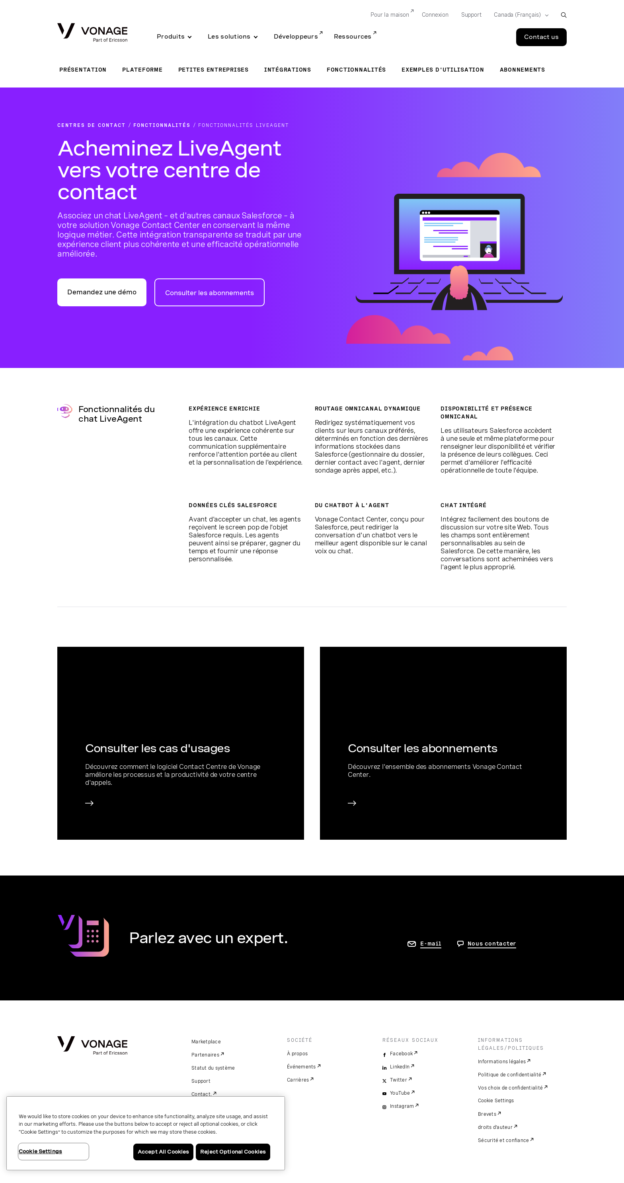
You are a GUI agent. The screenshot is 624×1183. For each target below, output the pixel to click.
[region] (145, 1133)
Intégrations (287, 69)
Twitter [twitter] (398, 1080)
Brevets (487, 1114)
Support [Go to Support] (471, 15)
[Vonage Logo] (92, 33)
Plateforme (142, 69)
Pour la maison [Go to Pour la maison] (389, 15)
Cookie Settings (496, 1100)
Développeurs (296, 36)
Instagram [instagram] (402, 1106)
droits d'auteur (495, 1127)
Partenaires (205, 1055)
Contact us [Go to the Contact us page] (541, 37)
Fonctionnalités (356, 69)
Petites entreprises (213, 69)
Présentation (83, 69)
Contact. (201, 1094)
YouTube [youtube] (400, 1093)
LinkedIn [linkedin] (400, 1067)
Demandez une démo (101, 292)
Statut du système (213, 1068)
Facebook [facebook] (401, 1054)
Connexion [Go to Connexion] (435, 15)
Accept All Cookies (163, 1152)
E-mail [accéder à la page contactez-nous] (430, 943)
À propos (297, 1054)
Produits (171, 36)
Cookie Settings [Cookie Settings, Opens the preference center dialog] (40, 1151)
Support (201, 1081)
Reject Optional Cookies (233, 1152)
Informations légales (502, 1061)
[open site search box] (564, 15)
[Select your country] (519, 15)
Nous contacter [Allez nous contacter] (492, 943)
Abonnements (522, 69)
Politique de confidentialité (509, 1075)
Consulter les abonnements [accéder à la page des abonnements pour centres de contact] (209, 293)
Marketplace (206, 1042)
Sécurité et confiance (503, 1140)
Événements (301, 1067)
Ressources (353, 36)
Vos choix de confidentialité (510, 1088)
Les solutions (229, 36)
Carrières (298, 1080)
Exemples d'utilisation (443, 69)
